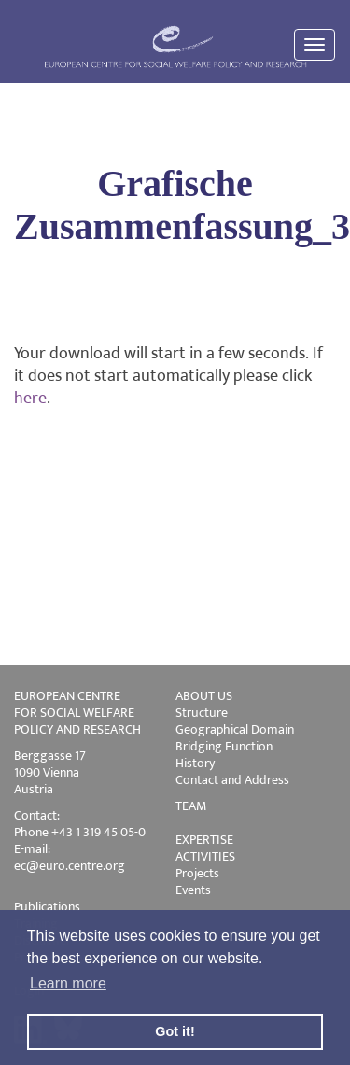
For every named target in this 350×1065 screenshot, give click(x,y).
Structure (201, 712)
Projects (197, 873)
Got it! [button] (174, 1031)
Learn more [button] (68, 983)
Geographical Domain (234, 729)
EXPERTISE (204, 839)
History (195, 763)
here (30, 399)
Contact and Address (232, 780)
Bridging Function (224, 746)
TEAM (190, 806)
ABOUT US (203, 696)
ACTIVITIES (205, 856)
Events (193, 890)
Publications (47, 907)
